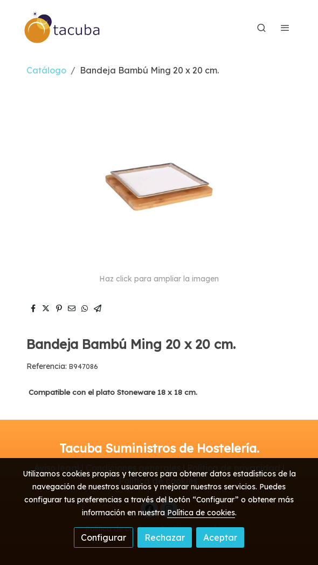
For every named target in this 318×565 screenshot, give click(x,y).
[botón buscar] (261, 27)
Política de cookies (201, 512)
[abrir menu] (285, 27)
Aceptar (220, 537)
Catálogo (46, 70)
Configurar (103, 537)
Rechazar (164, 537)
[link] (62, 27)
